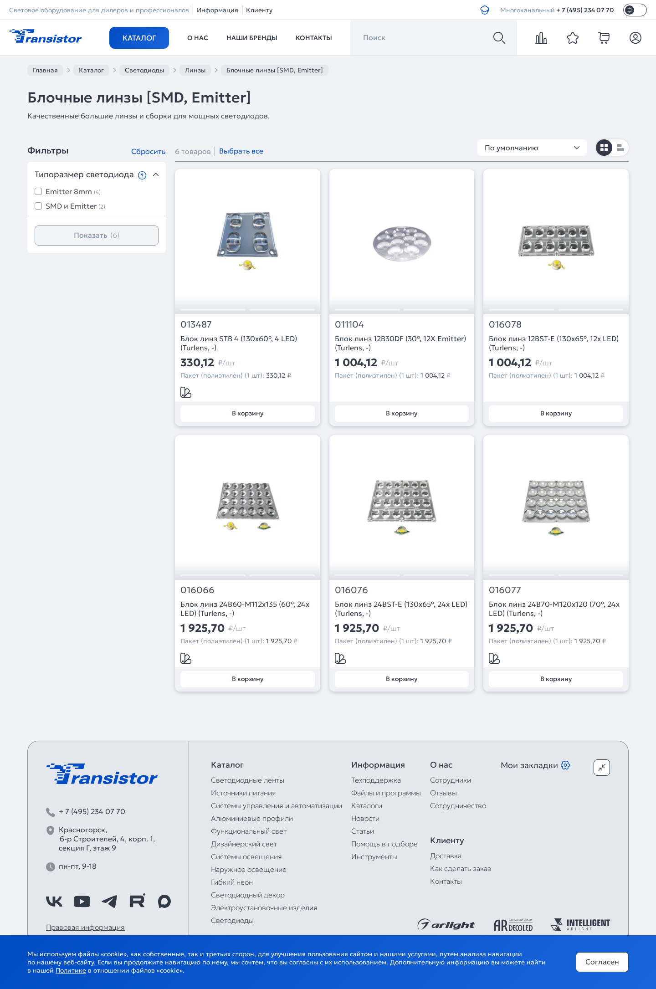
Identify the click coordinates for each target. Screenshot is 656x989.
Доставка (445, 855)
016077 (505, 590)
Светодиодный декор (248, 894)
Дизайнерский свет (244, 843)
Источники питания (243, 792)
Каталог (139, 37)
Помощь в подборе (384, 843)
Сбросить (148, 151)
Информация (217, 10)
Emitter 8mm (73, 191)
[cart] (604, 37)
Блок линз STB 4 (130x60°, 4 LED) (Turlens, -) (238, 343)
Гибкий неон (232, 882)
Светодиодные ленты (247, 779)
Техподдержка (376, 779)
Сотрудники (450, 779)
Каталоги (366, 805)
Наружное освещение (249, 869)
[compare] (541, 37)
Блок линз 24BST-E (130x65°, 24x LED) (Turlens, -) (401, 609)
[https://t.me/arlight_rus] (109, 901)
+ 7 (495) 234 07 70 (585, 10)
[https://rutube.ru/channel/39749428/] (137, 901)
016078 (505, 324)
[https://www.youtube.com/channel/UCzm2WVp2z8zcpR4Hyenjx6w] (82, 901)
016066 (197, 590)
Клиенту (259, 10)
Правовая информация (85, 927)
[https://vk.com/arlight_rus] (54, 901)
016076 (351, 590)
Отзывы (443, 792)
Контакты (314, 38)
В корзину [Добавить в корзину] (247, 413)
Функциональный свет (249, 830)
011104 (349, 324)
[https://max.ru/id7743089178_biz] (164, 901)
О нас (197, 38)
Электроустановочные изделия (264, 907)
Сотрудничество (458, 805)
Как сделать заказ (460, 868)
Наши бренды (251, 38)
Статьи (362, 830)
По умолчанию (532, 148)
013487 (196, 324)
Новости (365, 818)
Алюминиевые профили (252, 818)
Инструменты (374, 856)
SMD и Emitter (75, 205)
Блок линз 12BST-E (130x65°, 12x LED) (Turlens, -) (554, 343)
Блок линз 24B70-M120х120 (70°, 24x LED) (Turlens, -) (554, 609)
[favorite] (572, 37)
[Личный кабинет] (635, 37)
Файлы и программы (386, 792)
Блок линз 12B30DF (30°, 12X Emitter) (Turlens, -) (400, 343)
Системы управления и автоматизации (276, 805)
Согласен (602, 961)
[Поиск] (499, 38)
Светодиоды (232, 920)
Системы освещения (246, 856)
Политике (71, 970)
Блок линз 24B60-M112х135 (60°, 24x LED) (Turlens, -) (244, 609)
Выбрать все (241, 150)
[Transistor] (45, 35)
